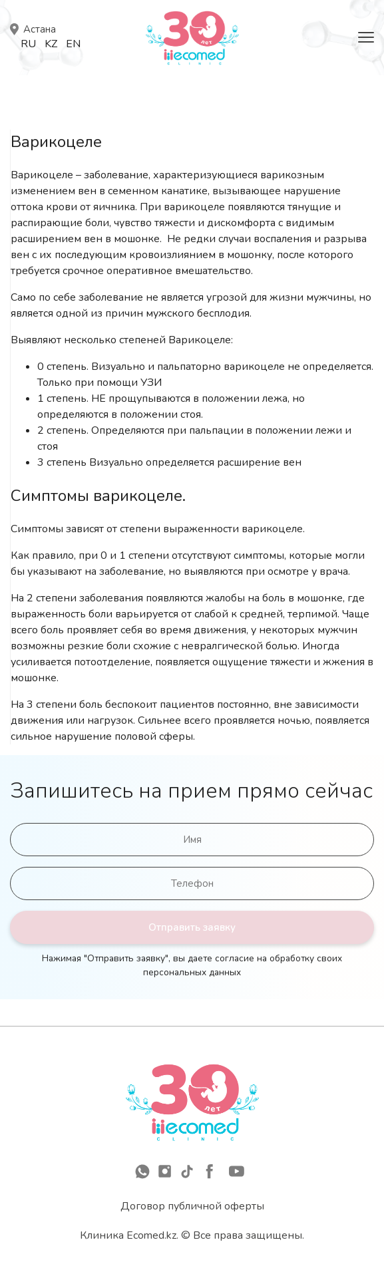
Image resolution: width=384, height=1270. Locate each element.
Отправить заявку (192, 927)
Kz (51, 44)
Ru (28, 44)
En (73, 44)
